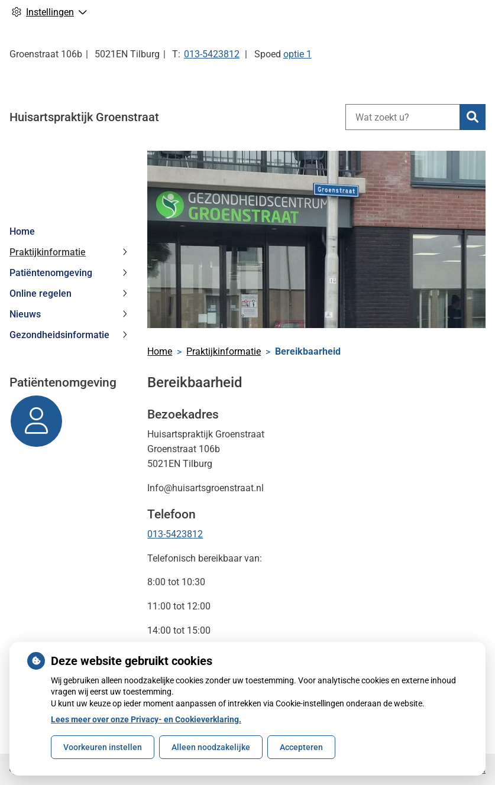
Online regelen (40, 293)
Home (22, 231)
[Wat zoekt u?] (402, 117)
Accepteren (301, 747)
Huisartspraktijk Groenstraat (84, 117)
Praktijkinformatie (47, 252)
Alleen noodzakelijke (211, 747)
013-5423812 (175, 534)
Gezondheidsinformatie (59, 334)
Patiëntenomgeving (50, 272)
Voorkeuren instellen (102, 747)
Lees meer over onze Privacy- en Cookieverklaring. (146, 719)
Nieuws (25, 314)
